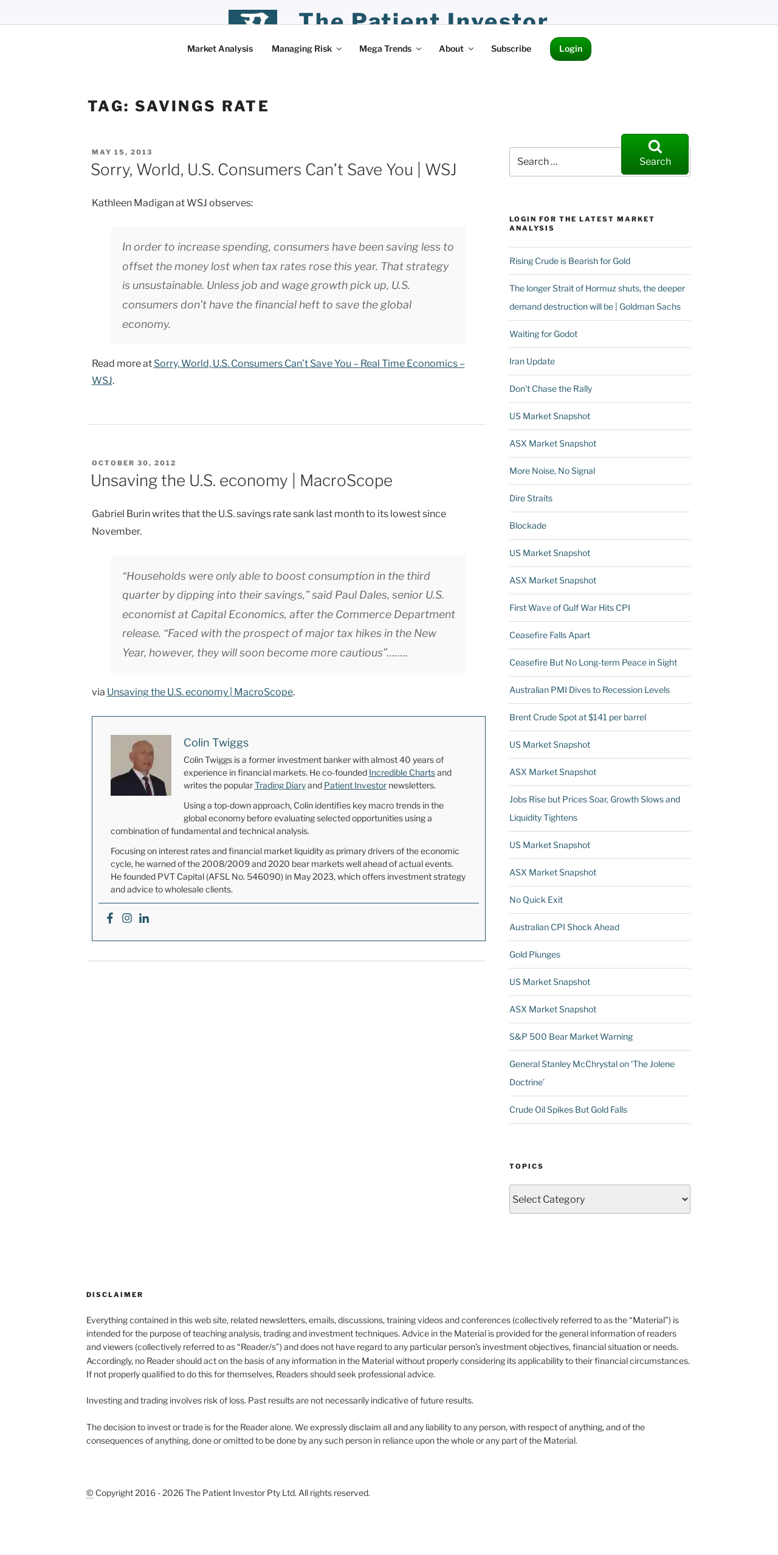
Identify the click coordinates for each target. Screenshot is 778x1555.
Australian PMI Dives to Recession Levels (589, 689)
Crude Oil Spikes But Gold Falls (568, 1109)
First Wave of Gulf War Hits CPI (569, 607)
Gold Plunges (534, 954)
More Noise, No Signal (552, 470)
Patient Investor (355, 785)
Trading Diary (280, 785)
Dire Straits (531, 498)
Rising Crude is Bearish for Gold (569, 261)
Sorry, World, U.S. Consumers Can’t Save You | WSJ (274, 169)
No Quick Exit (536, 899)
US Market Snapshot (549, 416)
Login (570, 48)
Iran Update (532, 361)
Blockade (527, 525)
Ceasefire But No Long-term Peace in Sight (593, 662)
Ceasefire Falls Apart (549, 635)
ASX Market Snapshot (552, 443)
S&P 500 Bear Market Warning (571, 1036)
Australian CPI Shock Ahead (564, 927)
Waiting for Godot (543, 334)
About (457, 48)
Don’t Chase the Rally (550, 388)
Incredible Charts (402, 772)
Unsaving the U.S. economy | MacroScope (242, 480)
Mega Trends (391, 48)
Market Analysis (220, 48)
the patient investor (423, 21)
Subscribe (511, 48)
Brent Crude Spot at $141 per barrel (577, 717)
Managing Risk (307, 48)
